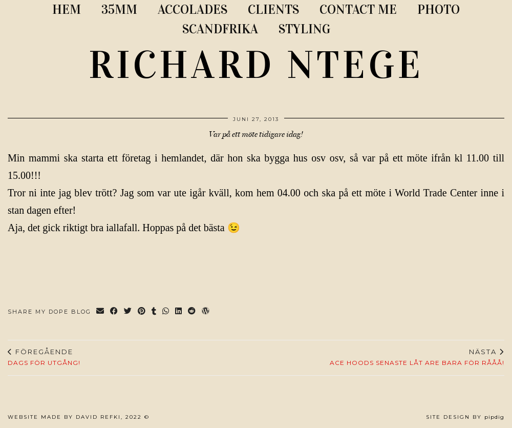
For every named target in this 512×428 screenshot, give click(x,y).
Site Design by (465, 417)
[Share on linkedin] (179, 312)
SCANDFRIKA (220, 29)
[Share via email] (101, 312)
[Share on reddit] (192, 312)
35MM (119, 9)
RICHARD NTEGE (256, 65)
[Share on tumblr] (154, 312)
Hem (66, 9)
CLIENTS (273, 9)
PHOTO (438, 9)
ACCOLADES (192, 9)
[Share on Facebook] (114, 312)
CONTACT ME (358, 9)
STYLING (304, 29)
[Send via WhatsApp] (166, 312)
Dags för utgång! (44, 357)
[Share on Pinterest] (142, 312)
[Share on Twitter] (128, 312)
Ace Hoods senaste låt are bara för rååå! (417, 357)
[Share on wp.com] (206, 312)
